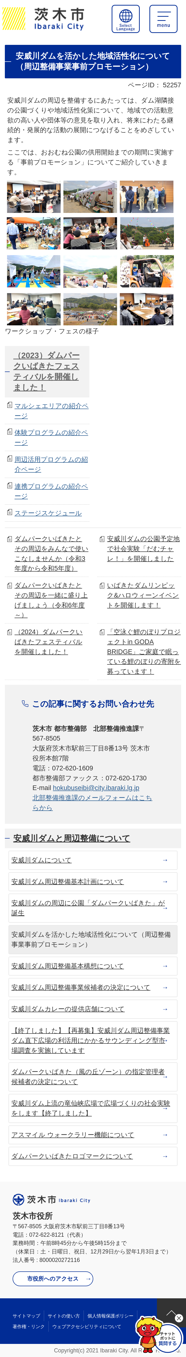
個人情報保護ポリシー (110, 1315)
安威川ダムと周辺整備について (71, 838)
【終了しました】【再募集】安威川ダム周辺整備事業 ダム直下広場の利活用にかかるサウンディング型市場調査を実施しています (90, 1040)
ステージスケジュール (48, 513)
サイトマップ (26, 1315)
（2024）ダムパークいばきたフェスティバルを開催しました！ (49, 641)
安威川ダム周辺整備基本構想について (67, 966)
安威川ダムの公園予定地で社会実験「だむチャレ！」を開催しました (143, 548)
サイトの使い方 (64, 1315)
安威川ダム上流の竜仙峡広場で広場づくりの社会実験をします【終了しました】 (90, 1108)
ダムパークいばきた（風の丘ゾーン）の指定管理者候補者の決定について (88, 1076)
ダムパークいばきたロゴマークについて (72, 1156)
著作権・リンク (29, 1326)
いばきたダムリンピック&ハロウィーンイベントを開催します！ (143, 595)
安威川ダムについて (41, 860)
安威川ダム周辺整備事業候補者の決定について (80, 987)
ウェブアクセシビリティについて (86, 1326)
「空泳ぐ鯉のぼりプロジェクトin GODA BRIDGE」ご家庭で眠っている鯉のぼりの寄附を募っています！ (144, 651)
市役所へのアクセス (53, 1279)
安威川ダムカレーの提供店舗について (68, 1009)
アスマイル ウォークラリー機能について (72, 1135)
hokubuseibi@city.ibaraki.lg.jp (96, 788)
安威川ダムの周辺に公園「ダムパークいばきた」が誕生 (88, 908)
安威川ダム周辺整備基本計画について (67, 881)
